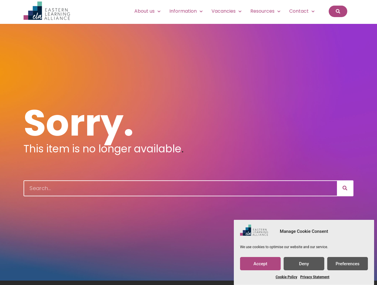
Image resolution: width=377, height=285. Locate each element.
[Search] (345, 188)
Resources (265, 11)
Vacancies (226, 11)
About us (147, 11)
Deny (304, 263)
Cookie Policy (286, 277)
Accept (260, 263)
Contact (302, 11)
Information (186, 11)
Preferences (347, 263)
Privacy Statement (314, 277)
